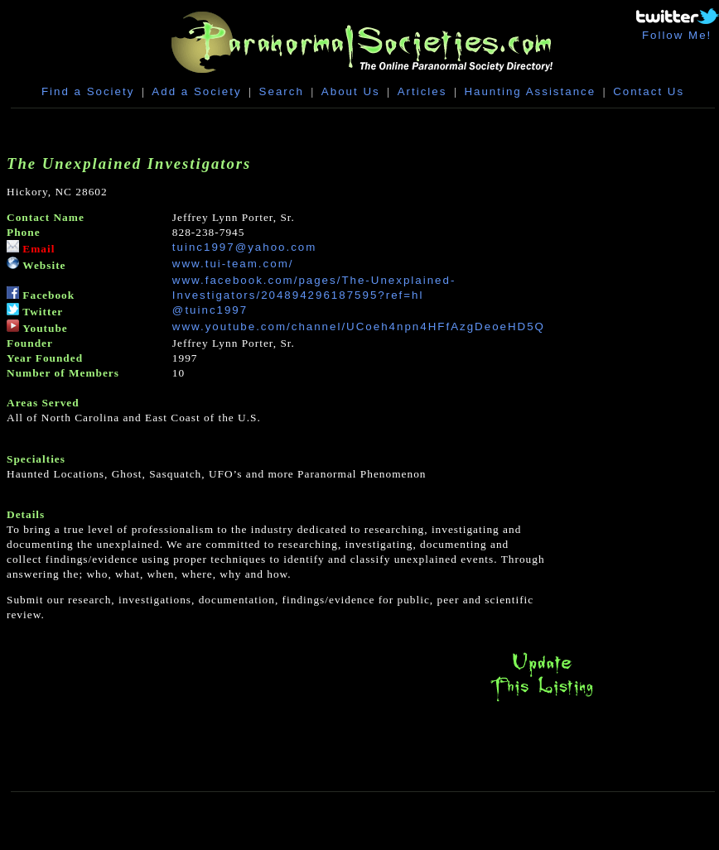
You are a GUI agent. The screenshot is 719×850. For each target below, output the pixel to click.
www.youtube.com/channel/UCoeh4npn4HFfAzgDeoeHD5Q (358, 326)
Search (281, 91)
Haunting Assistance (530, 91)
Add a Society (196, 91)
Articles (422, 91)
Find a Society (87, 91)
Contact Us (648, 91)
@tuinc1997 (210, 310)
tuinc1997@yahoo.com (244, 247)
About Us (350, 91)
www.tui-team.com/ (233, 263)
